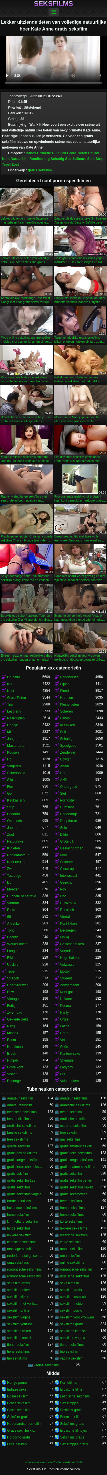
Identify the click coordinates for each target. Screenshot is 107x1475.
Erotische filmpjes (73, 1431)
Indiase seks (16, 1389)
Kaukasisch (16, 800)
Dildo (64, 835)
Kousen (13, 752)
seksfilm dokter (18, 1290)
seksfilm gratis (71, 1290)
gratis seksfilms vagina (24, 1194)
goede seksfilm (18, 1146)
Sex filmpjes (69, 1403)
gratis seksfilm (40, 170)
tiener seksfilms (72, 1345)
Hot (96, 153)
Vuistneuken (69, 1081)
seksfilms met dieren (22, 1338)
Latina (65, 1026)
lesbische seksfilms (22, 1242)
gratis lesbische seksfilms (25, 1167)
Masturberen (16, 746)
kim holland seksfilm (22, 1222)
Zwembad (14, 1013)
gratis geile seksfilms (76, 1153)
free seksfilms (17, 1139)
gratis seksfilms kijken (76, 1187)
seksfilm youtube (20, 1324)
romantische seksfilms (24, 1276)
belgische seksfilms (22, 1112)
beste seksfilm (71, 1112)
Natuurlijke (20, 159)
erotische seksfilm (73, 1119)
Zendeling (67, 752)
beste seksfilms (19, 1119)
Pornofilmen (69, 1383)
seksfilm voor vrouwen (77, 1317)
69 (9, 917)
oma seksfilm (70, 1256)
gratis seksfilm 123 (21, 1180)
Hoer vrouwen (18, 985)
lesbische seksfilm (74, 1235)
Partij (11, 1026)
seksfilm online (18, 1310)
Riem (11, 910)
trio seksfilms (17, 1358)
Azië (63, 780)
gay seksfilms (70, 1139)
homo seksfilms (72, 1215)
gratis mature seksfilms (77, 1167)
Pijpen (65, 684)
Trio (10, 705)
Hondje (12, 725)
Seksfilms (53, 3)
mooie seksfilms (72, 1249)
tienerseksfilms (18, 1352)
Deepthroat (68, 821)
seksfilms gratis (72, 1324)
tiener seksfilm (18, 1345)
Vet (62, 1040)
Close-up (67, 869)
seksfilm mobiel (72, 1304)
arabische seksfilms (75, 1105)
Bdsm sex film (18, 1396)
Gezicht (66, 882)
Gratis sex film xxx (21, 1431)
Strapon (13, 978)
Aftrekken (14, 924)
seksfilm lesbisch (73, 1297)
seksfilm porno (71, 1310)
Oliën (64, 1047)
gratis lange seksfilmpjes (25, 1160)
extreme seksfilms (74, 1126)
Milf (10, 732)
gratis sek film (17, 1174)
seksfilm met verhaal (22, 1304)
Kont (6, 159)
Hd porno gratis (19, 1437)
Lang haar (15, 951)
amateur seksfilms (74, 1098)
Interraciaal (68, 876)
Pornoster (67, 800)
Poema (65, 1006)
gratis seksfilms (19, 1187)
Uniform (66, 999)
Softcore (79, 159)
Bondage (14, 1081)
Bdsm (11, 1040)
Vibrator (13, 903)
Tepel (6, 165)
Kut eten (13, 848)
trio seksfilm (69, 1352)
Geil (63, 153)
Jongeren (14, 739)
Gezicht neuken (72, 944)
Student (66, 978)
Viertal (65, 917)
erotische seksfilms (21, 1126)
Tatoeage (14, 876)
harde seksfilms (19, 1201)
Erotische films (71, 1389)
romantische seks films (24, 1269)
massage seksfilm (20, 1249)
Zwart (11, 869)
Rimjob (12, 1060)
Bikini (11, 958)
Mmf (63, 855)
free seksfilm (69, 1133)
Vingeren (14, 766)
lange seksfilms (19, 1228)
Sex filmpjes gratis (74, 1444)
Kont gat (66, 992)
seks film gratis (18, 1283)
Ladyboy (66, 1067)
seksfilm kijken (18, 1297)
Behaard (13, 814)
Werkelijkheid (17, 944)
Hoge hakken (70, 958)
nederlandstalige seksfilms (25, 1256)
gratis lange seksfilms (76, 1160)
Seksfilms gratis (72, 1424)
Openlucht (15, 821)
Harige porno (17, 1383)
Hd (90, 153)
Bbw (10, 992)
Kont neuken (16, 862)
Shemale (67, 1060)
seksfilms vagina (72, 1338)
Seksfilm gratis (18, 1417)
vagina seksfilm (72, 1358)
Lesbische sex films (75, 1396)
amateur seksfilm (20, 1098)
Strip (99, 159)
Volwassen (68, 965)
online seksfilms (72, 1263)
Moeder (13, 889)
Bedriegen (68, 930)
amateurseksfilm (19, 1105)
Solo (91, 159)
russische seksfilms (75, 1276)
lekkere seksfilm (19, 1235)
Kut (9, 684)
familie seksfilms (19, 1133)
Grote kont (15, 1067)
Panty (64, 1013)
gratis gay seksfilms (22, 1153)
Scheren (66, 711)
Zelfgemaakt (69, 985)
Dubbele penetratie (21, 896)
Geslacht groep (71, 848)
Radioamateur (18, 855)
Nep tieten (15, 1047)
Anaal (64, 766)
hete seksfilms (71, 1201)
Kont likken (68, 924)
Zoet (15, 165)
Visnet (12, 1074)
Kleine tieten (69, 705)
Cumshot (67, 807)
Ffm (10, 787)
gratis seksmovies (73, 1194)
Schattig (57, 159)
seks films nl (69, 1283)
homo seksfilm (18, 1215)
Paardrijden (16, 718)
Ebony (65, 971)
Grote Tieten (77, 153)
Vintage (13, 999)
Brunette (44, 153)
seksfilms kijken (19, 1331)
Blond (64, 691)
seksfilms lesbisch (74, 1331)
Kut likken (67, 725)
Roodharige (69, 814)
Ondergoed (68, 787)
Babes (31, 153)
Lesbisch (14, 711)
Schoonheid (16, 773)
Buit (55, 153)
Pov (63, 889)
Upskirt (12, 965)
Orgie (64, 1019)
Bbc (63, 896)
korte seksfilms (71, 1222)
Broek (11, 1054)
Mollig (64, 937)
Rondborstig (39, 159)
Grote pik (67, 841)
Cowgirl (66, 759)
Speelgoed (68, 746)
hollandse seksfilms (22, 1208)
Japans (12, 828)
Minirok (12, 1033)
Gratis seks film (19, 1403)
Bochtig (13, 937)
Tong (11, 930)
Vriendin (66, 951)
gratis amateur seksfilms (78, 1146)
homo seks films (72, 1208)
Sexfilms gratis (71, 1410)
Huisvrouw (68, 903)
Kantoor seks (70, 1054)
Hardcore (67, 698)
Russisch (67, 910)
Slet (68, 159)
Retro (64, 1033)
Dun (10, 882)
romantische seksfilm (76, 1269)
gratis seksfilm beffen (76, 1180)
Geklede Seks (18, 1019)
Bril (62, 1074)
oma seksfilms (18, 1263)
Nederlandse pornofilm (24, 1424)
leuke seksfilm (71, 1242)
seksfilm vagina (19, 1317)
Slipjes (12, 780)
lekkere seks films (73, 1228)
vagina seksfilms (46, 1365)
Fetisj (11, 1006)
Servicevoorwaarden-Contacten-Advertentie (53, 1462)
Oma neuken (17, 1444)
